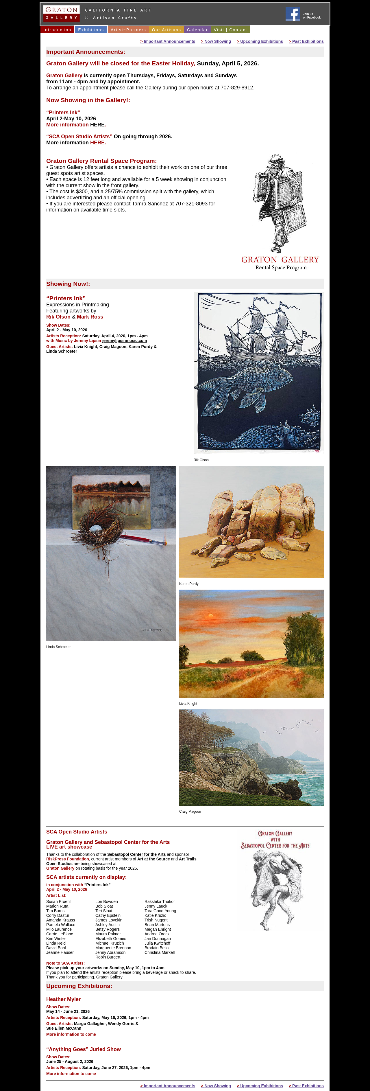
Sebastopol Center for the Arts (136, 854)
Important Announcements (167, 41)
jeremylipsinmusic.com (124, 340)
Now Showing (216, 41)
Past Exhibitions (306, 41)
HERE (97, 125)
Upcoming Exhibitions (260, 41)
